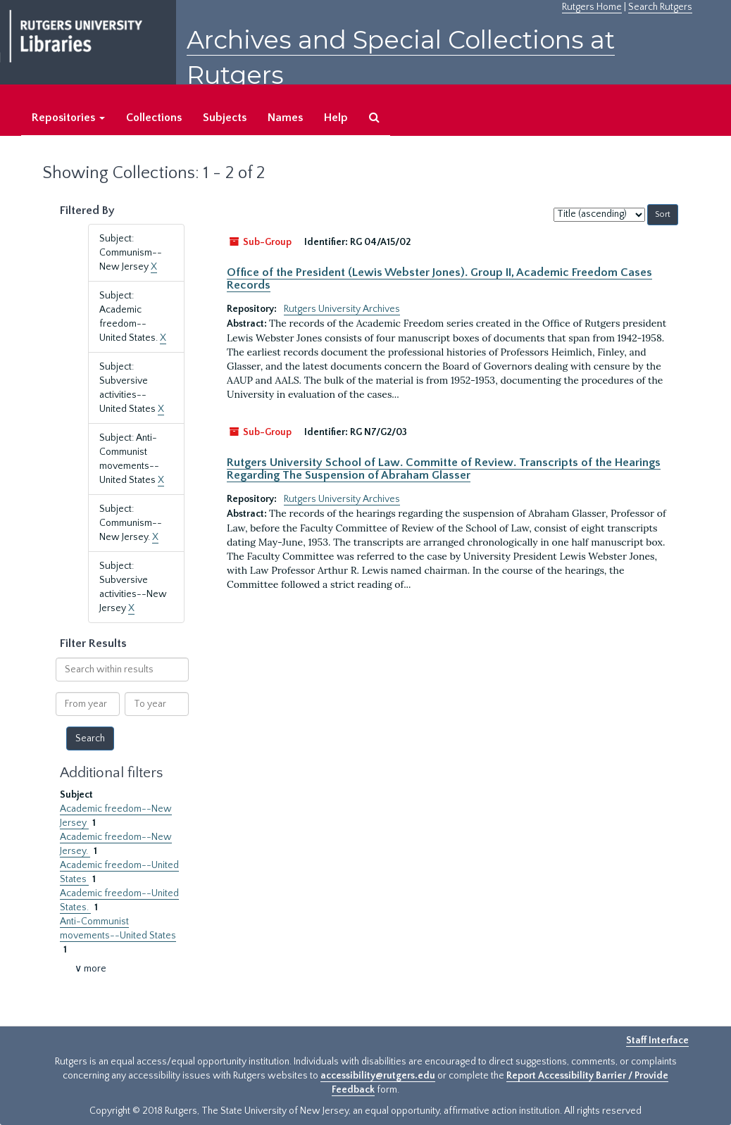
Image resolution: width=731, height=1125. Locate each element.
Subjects (224, 117)
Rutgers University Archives (342, 309)
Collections (154, 117)
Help (336, 117)
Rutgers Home (592, 7)
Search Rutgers (660, 7)
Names (285, 117)
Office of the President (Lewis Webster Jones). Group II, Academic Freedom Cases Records (439, 278)
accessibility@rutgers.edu (377, 1075)
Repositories (68, 117)
